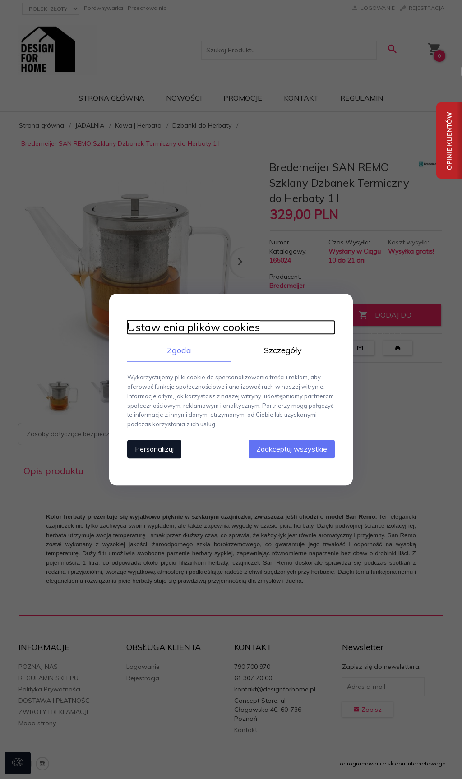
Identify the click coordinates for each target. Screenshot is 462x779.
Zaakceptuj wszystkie (291, 448)
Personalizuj (154, 448)
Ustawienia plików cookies (193, 327)
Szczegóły (283, 350)
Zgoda (179, 350)
